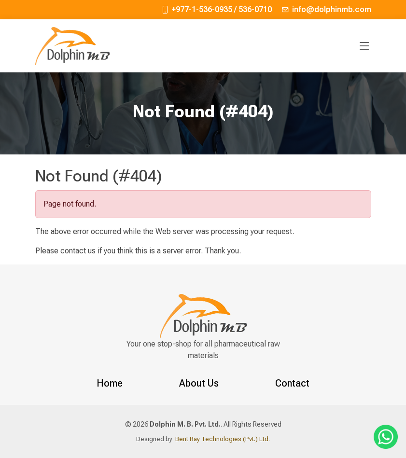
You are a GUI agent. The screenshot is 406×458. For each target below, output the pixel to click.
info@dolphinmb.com (331, 9)
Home (110, 383)
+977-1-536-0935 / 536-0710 (222, 9)
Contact (292, 383)
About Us (199, 383)
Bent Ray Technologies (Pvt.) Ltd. (222, 439)
